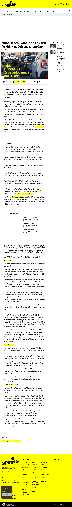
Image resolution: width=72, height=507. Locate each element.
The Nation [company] (56, 463)
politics (34, 474)
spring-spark (45, 474)
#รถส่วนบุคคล (6, 441)
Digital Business (26, 488)
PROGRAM (44, 463)
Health (33, 491)
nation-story (36, 477)
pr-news (34, 473)
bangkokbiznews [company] (58, 472)
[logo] (9, 4)
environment (26, 482)
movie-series (35, 484)
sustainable (25, 484)
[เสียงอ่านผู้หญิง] (15, 81)
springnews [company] (56, 478)
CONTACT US (44, 481)
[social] (55, 4)
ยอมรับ (6, 494)
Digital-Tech (25, 463)
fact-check (35, 468)
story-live (44, 477)
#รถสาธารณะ (16, 441)
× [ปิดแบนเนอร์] (11, 487)
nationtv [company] (56, 475)
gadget (24, 471)
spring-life (35, 483)
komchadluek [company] (57, 469)
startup (24, 469)
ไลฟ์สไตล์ (15, 14)
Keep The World (24, 475)
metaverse (25, 468)
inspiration (35, 486)
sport (33, 466)
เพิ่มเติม (3, 491)
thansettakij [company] (57, 487)
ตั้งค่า (7, 497)
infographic (35, 471)
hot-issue (34, 464)
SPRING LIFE (9, 14)
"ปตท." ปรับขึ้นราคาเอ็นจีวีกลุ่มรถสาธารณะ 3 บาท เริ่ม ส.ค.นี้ (21, 149)
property (24, 493)
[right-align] (66, 11)
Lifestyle (34, 481)
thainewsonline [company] (58, 481)
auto (23, 466)
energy (24, 481)
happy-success (45, 464)
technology (25, 464)
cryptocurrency (27, 494)
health (34, 493)
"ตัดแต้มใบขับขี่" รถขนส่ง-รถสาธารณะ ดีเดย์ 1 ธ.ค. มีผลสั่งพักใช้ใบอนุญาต (24, 147)
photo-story (35, 469)
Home (3, 14)
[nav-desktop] (3, 10)
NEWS (33, 463)
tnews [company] (55, 484)
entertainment (36, 476)
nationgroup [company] (57, 466)
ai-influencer (45, 476)
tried (42, 469)
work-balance (36, 488)
